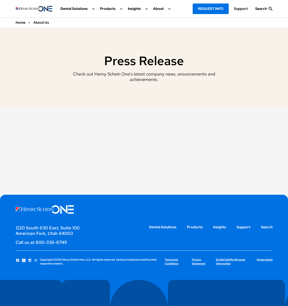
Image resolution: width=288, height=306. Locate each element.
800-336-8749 (51, 242)
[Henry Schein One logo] (34, 9)
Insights (219, 227)
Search (267, 227)
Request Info (210, 8)
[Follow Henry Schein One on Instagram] (36, 260)
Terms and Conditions (171, 261)
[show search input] (264, 11)
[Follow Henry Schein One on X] (24, 260)
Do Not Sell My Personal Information (230, 261)
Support (241, 9)
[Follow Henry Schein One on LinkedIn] (30, 260)
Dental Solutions (162, 227)
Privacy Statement (198, 261)
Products (195, 227)
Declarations (265, 259)
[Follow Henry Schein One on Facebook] (18, 260)
